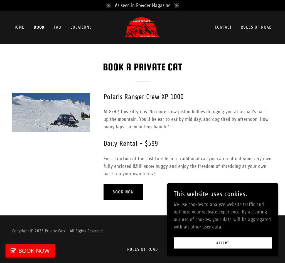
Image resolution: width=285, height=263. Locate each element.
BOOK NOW (34, 251)
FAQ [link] (57, 27)
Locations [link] (81, 27)
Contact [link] (223, 27)
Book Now (123, 192)
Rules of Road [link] (256, 27)
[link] (142, 27)
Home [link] (19, 27)
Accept (222, 243)
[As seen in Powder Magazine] (142, 5)
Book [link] (39, 27)
